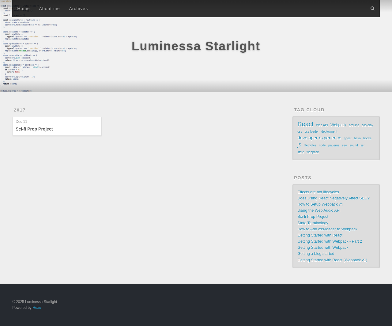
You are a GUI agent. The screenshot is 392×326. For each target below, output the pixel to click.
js (299, 145)
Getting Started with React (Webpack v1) (332, 260)
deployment (329, 131)
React (305, 124)
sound (353, 145)
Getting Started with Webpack (322, 247)
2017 (20, 110)
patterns (333, 145)
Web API (322, 125)
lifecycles (310, 145)
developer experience (319, 137)
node (322, 145)
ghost (347, 138)
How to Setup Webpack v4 (320, 204)
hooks (367, 138)
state (300, 152)
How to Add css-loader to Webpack (327, 229)
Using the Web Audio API (319, 210)
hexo (357, 138)
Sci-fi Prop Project (34, 129)
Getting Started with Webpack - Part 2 (329, 241)
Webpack (338, 125)
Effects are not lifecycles (318, 192)
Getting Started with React (319, 235)
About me (49, 8)
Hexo (36, 307)
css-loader (312, 131)
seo (344, 145)
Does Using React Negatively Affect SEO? (333, 198)
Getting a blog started (315, 254)
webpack (312, 152)
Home (23, 8)
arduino (354, 125)
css (299, 131)
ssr (362, 145)
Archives (78, 8)
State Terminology (312, 223)
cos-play (367, 125)
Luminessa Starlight (196, 46)
